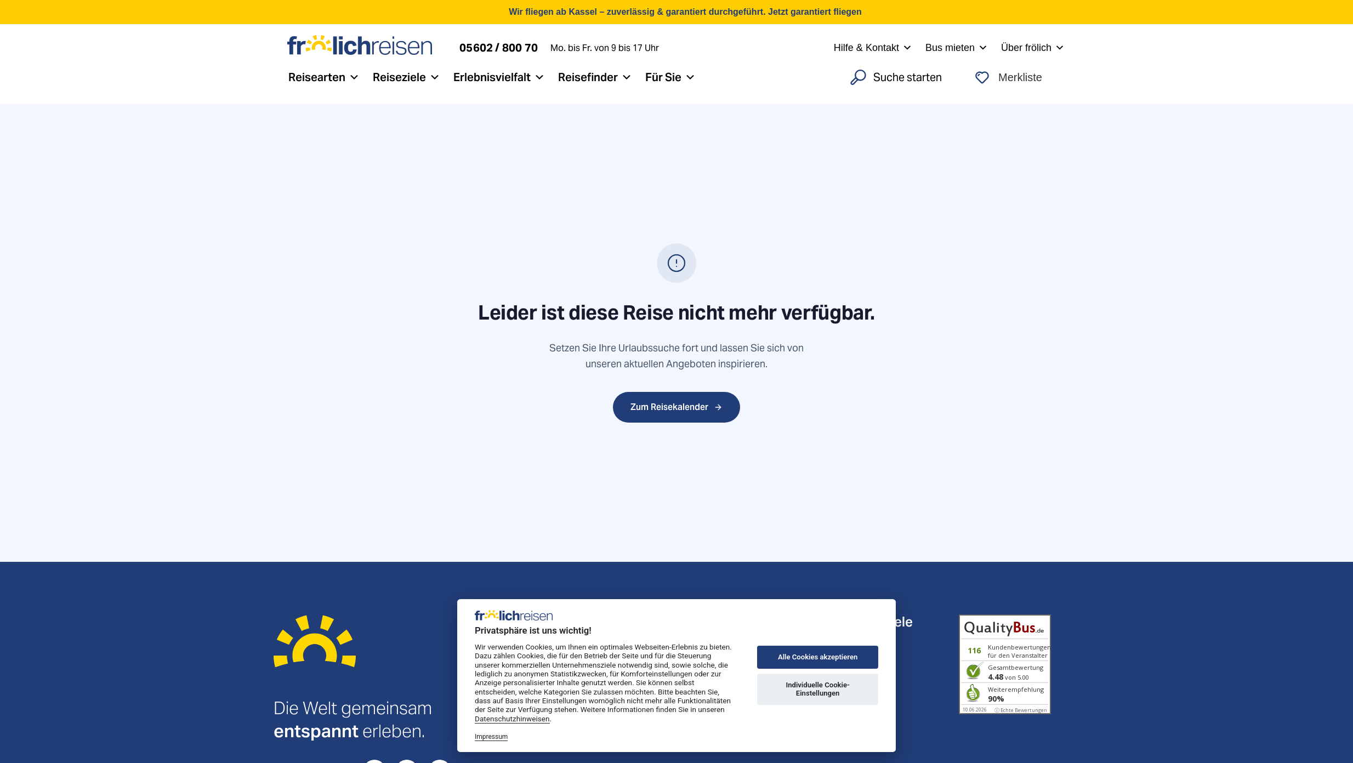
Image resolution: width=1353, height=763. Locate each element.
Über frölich (1033, 47)
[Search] (899, 77)
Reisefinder (595, 77)
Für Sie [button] (670, 77)
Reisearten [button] (324, 77)
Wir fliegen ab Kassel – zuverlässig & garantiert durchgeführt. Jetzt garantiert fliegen (685, 11)
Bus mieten (956, 47)
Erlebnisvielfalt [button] (499, 77)
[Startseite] (315, 655)
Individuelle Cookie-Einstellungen (817, 689)
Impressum (491, 737)
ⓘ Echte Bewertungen (1020, 710)
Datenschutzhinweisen (512, 718)
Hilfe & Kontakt (873, 47)
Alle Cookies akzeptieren (817, 657)
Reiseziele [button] (406, 77)
